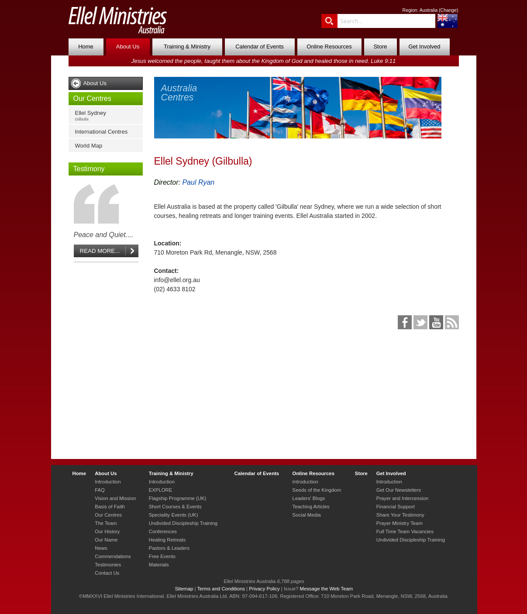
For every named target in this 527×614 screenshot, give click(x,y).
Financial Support (395, 506)
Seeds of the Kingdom (317, 490)
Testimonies (108, 564)
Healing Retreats (167, 539)
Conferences (163, 531)
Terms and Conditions (221, 588)
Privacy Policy (264, 588)
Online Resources (329, 46)
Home (85, 46)
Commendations (113, 556)
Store (380, 46)
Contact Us (107, 573)
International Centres (101, 131)
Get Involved (425, 46)
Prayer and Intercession (402, 498)
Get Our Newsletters (398, 490)
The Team (106, 523)
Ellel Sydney (107, 115)
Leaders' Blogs (309, 498)
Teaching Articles (311, 506)
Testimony (89, 168)
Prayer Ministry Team (399, 523)
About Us (127, 46)
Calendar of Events (259, 46)
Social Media (307, 514)
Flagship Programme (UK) (178, 498)
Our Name (106, 539)
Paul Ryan (198, 182)
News (101, 548)
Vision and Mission (115, 498)
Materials (159, 564)
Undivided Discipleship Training (183, 523)
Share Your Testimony (400, 514)
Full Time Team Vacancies (405, 531)
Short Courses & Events (175, 506)
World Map (89, 145)
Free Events (162, 556)
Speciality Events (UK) (173, 514)
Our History (107, 531)
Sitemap (184, 588)
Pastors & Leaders (169, 548)
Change (449, 10)
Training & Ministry (187, 46)
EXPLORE (160, 490)
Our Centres (92, 98)
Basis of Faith (110, 506)
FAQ (100, 490)
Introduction (108, 481)
